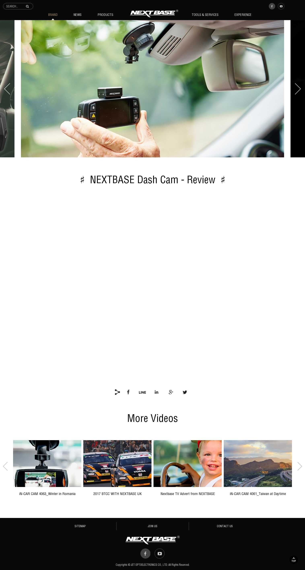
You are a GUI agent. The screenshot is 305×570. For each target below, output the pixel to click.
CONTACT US (225, 526)
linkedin (156, 392)
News (77, 15)
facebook (128, 392)
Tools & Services (205, 15)
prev (7, 88)
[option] (47, 470)
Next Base (154, 13)
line (142, 392)
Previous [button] (5, 466)
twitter (185, 392)
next (298, 88)
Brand (53, 15)
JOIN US (152, 526)
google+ (171, 392)
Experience (243, 15)
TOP (294, 560)
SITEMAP (80, 526)
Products (105, 15)
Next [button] (299, 466)
